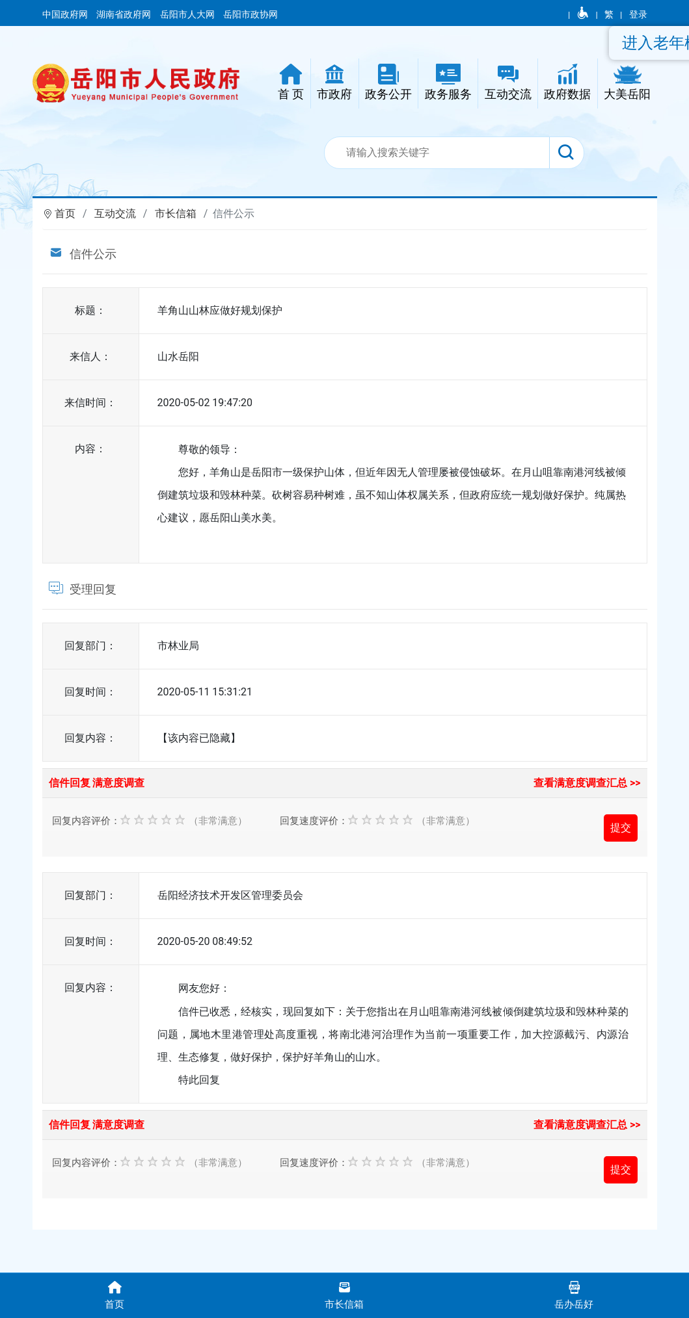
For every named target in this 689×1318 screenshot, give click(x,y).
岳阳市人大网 (188, 14)
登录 (638, 14)
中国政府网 (66, 14)
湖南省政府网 (124, 14)
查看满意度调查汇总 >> (587, 783)
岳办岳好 (574, 1294)
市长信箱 (175, 213)
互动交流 (115, 213)
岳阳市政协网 (250, 14)
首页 (65, 213)
